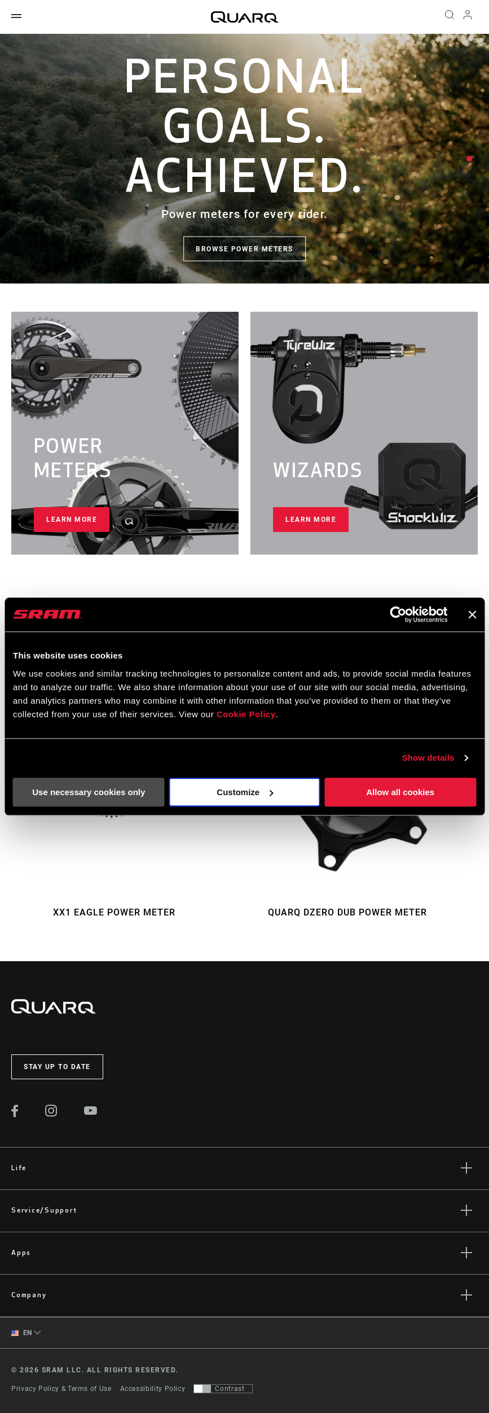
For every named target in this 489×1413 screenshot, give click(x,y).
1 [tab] (469, 159)
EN (21, 1333)
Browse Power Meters (244, 249)
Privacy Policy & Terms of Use (61, 1389)
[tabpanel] (244, 159)
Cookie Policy (246, 714)
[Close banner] (472, 614)
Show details (428, 757)
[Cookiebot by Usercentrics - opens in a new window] (398, 614)
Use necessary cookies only (88, 792)
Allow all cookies (400, 792)
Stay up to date (57, 1067)
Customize (245, 792)
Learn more (71, 520)
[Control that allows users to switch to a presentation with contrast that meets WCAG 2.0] (223, 1388)
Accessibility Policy (153, 1389)
